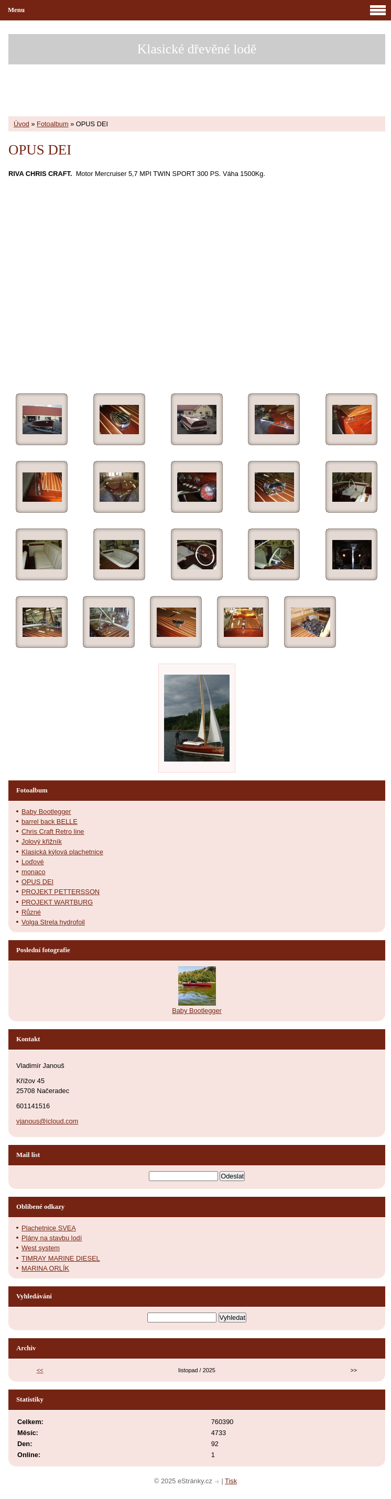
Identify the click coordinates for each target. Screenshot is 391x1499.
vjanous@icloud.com (47, 1121)
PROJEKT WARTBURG (57, 902)
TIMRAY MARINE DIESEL (60, 1258)
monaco (33, 872)
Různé (31, 912)
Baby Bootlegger (46, 811)
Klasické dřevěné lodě (196, 49)
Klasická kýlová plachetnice (62, 852)
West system (40, 1248)
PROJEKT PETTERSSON (60, 892)
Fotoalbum (52, 124)
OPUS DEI (37, 882)
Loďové (32, 862)
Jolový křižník (41, 841)
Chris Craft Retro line (52, 831)
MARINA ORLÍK (45, 1268)
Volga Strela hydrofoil (53, 922)
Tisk (231, 1481)
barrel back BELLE (49, 821)
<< (40, 1370)
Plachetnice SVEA (48, 1228)
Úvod (21, 124)
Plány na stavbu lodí (51, 1238)
